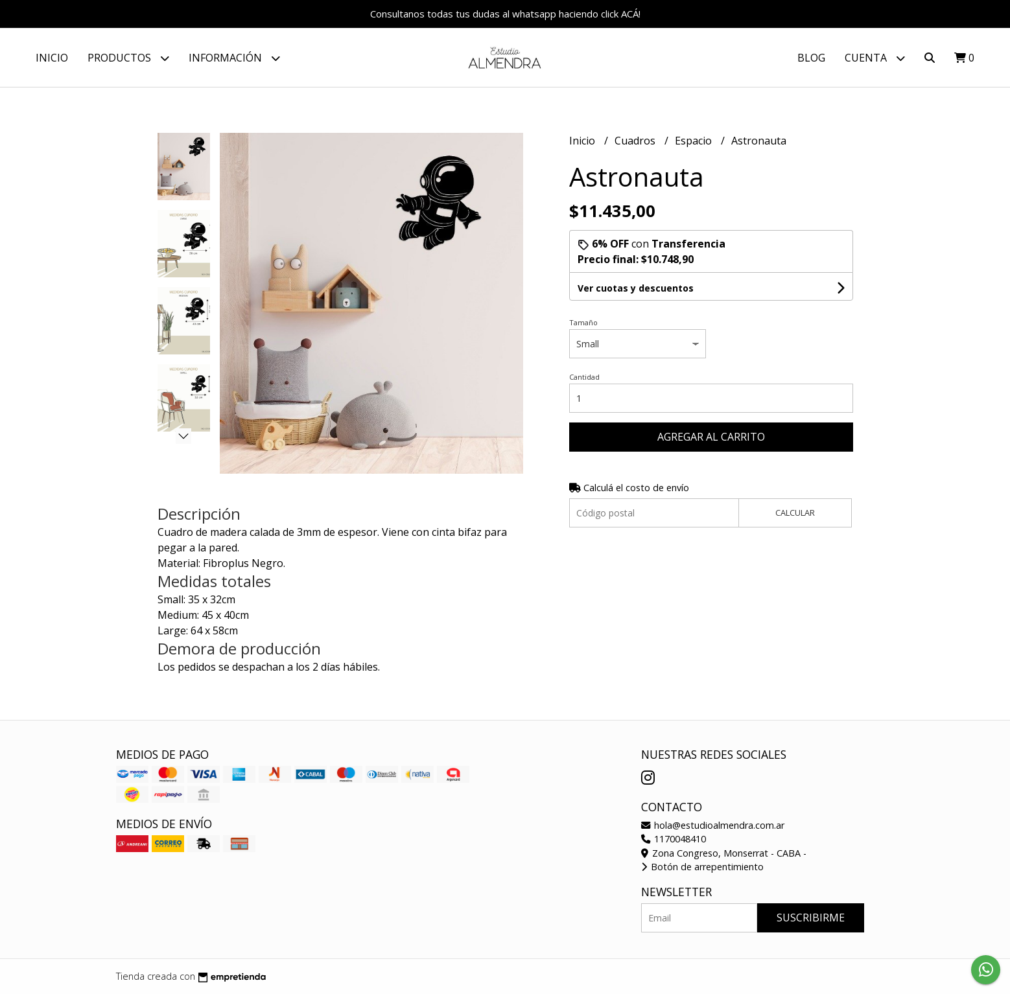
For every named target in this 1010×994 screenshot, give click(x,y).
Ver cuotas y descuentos (636, 288)
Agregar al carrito (711, 437)
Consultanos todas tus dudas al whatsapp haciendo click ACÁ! (505, 13)
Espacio (694, 140)
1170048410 (673, 839)
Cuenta (875, 58)
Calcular (795, 512)
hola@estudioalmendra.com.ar (712, 825)
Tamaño (583, 322)
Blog (811, 58)
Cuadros (636, 140)
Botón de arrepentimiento (702, 867)
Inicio (52, 58)
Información (234, 58)
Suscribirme (811, 917)
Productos (128, 58)
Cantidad (584, 377)
